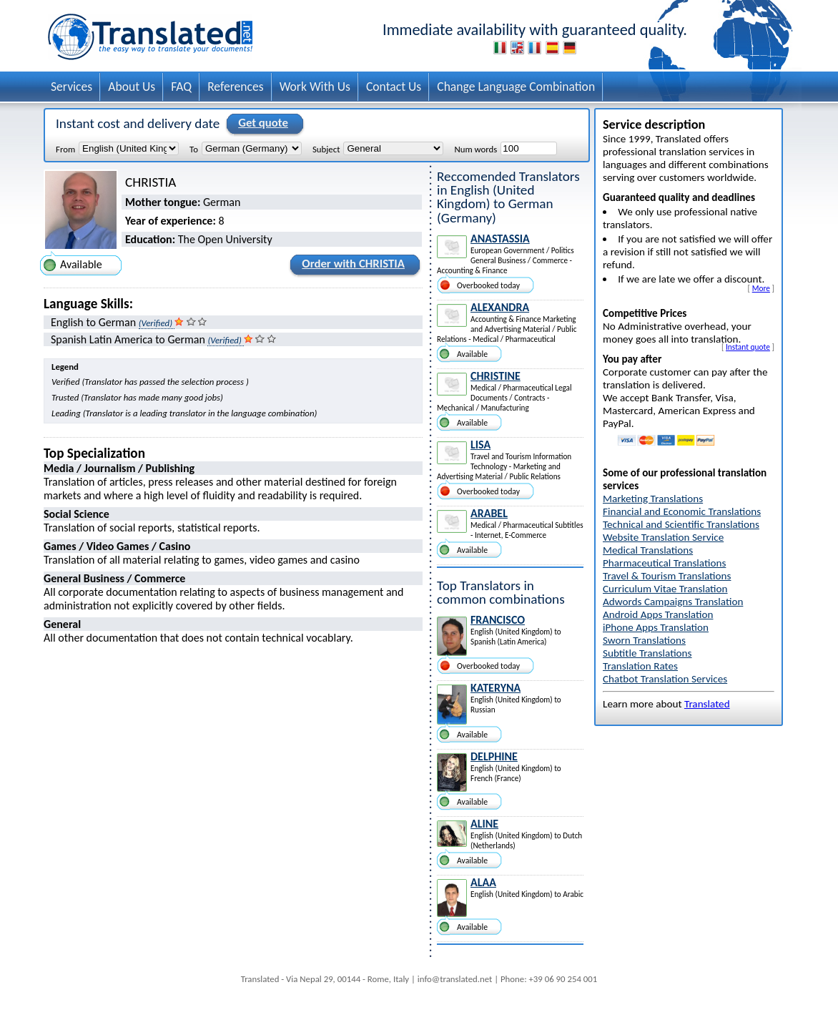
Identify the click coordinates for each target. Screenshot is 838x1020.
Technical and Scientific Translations (681, 524)
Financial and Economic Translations (682, 511)
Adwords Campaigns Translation (673, 601)
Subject (326, 149)
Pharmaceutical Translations (664, 562)
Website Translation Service (663, 537)
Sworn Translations (644, 640)
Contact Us (393, 86)
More (761, 288)
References (235, 86)
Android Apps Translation (658, 614)
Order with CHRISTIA (351, 266)
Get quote (261, 124)
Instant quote (748, 347)
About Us (131, 86)
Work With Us (315, 86)
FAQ (181, 86)
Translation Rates (640, 665)
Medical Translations (648, 550)
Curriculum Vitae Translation (665, 588)
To (193, 149)
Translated (707, 703)
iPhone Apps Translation (656, 627)
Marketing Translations (653, 498)
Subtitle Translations (647, 653)
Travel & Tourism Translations (667, 575)
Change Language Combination (516, 86)
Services (71, 86)
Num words (475, 149)
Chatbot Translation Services (665, 678)
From (65, 149)
